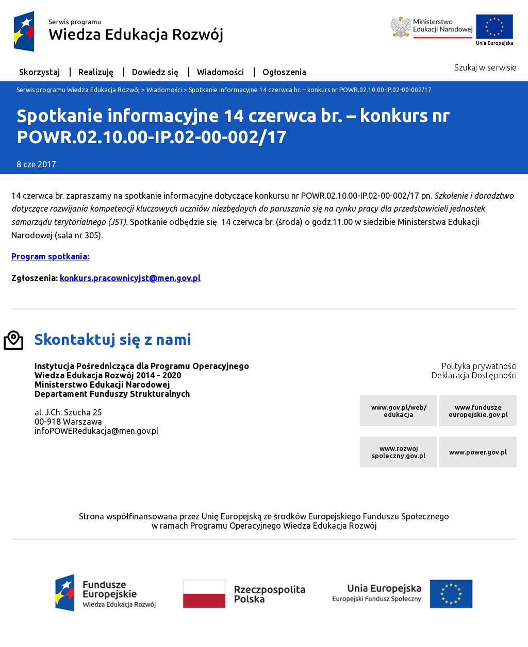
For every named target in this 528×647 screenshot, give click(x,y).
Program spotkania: (50, 256)
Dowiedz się (155, 72)
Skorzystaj (39, 72)
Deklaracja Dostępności (474, 375)
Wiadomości (220, 72)
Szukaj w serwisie (485, 67)
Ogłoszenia (284, 72)
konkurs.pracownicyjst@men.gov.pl (130, 278)
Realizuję (95, 72)
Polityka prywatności (479, 366)
